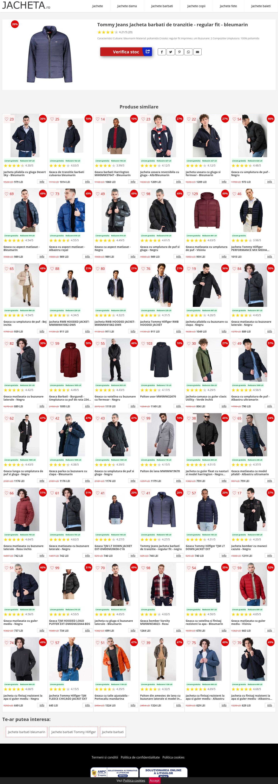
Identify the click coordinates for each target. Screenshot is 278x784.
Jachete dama (127, 6)
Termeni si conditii (105, 757)
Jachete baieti (261, 6)
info (42, 181)
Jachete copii (196, 6)
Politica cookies (174, 757)
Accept (154, 780)
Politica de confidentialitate (140, 757)
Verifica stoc (132, 51)
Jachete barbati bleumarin (26, 732)
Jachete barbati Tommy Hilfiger (73, 732)
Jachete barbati (162, 6)
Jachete (97, 6)
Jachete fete (228, 6)
